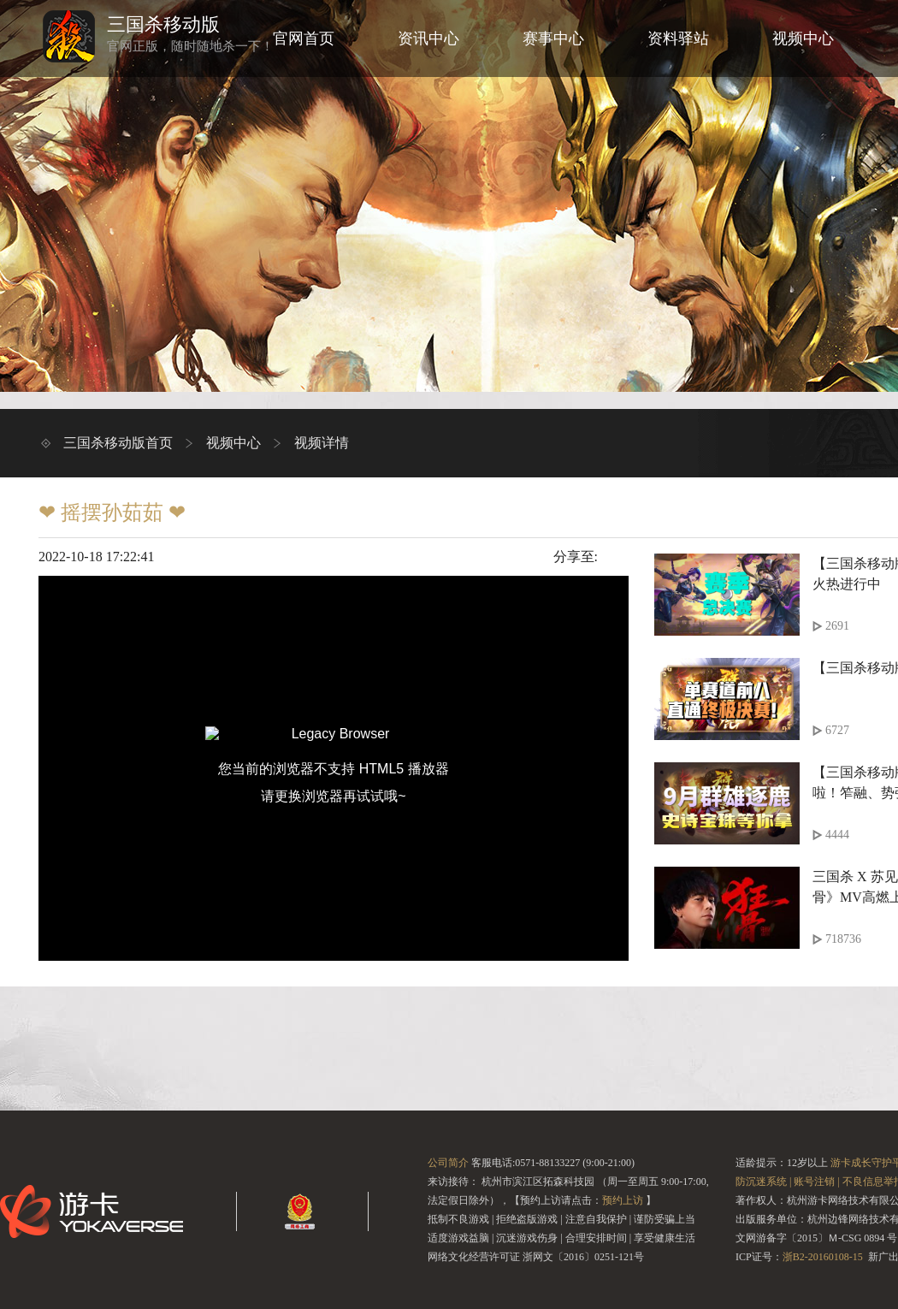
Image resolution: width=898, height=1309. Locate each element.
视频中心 (803, 38)
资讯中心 (428, 38)
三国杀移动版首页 (118, 442)
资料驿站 (678, 38)
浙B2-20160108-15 (823, 1257)
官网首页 (303, 38)
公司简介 (448, 1163)
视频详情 (321, 442)
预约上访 (622, 1200)
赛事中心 (553, 38)
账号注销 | (816, 1182)
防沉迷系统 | (763, 1182)
